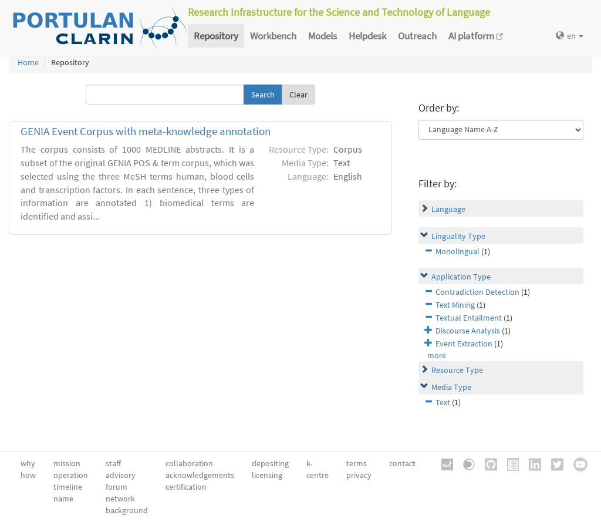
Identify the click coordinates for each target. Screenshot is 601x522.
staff (113, 463)
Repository (216, 35)
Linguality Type (458, 236)
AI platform (475, 35)
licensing (267, 475)
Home (28, 62)
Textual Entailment (468, 317)
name (63, 498)
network (120, 498)
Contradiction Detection (477, 292)
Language (448, 209)
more (436, 355)
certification (186, 486)
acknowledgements (200, 475)
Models (322, 35)
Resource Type (457, 370)
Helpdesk (367, 35)
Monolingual (457, 251)
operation (70, 475)
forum (116, 486)
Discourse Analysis (467, 330)
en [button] (569, 36)
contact (402, 463)
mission (66, 463)
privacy (359, 475)
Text (442, 402)
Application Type (461, 276)
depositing (270, 463)
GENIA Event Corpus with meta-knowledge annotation (146, 131)
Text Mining (455, 304)
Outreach (417, 35)
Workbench (273, 35)
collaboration (189, 463)
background (127, 510)
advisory (121, 475)
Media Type (451, 387)
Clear (298, 94)
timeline (67, 486)
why (28, 463)
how (28, 475)
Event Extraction (463, 343)
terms (356, 463)
